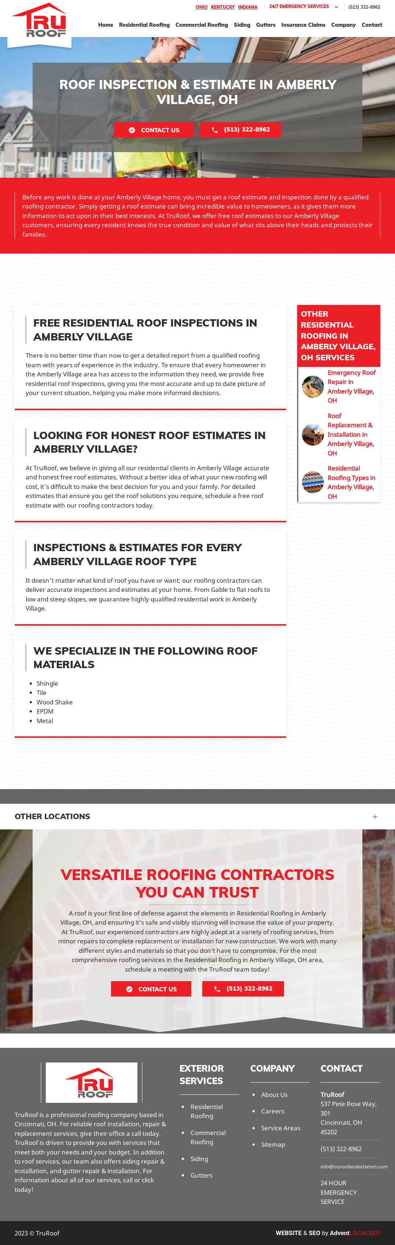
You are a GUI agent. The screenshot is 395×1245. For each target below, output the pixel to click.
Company (343, 24)
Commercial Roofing (202, 24)
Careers (272, 1111)
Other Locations (52, 816)
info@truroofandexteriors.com (354, 1166)
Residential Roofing (144, 24)
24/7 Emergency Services (304, 7)
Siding (242, 24)
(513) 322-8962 (364, 7)
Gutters (266, 24)
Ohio (202, 7)
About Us (274, 1094)
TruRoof (332, 1094)
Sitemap (273, 1144)
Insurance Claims (303, 24)
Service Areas (280, 1128)
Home (105, 24)
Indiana (248, 7)
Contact (372, 24)
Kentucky (223, 7)
